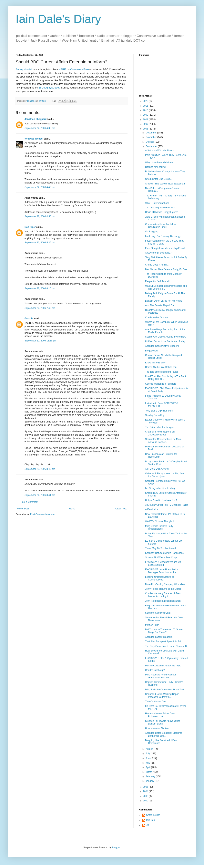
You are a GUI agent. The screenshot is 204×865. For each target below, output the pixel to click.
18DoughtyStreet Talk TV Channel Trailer (166, 505)
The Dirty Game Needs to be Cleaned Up (166, 646)
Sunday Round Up (154, 415)
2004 (146, 791)
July (148, 753)
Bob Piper (30, 227)
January (150, 781)
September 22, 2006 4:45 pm (40, 187)
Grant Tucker (153, 815)
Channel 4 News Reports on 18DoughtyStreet (160, 433)
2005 (146, 787)
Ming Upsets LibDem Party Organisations (159, 527)
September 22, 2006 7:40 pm (40, 308)
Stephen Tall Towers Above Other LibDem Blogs (162, 722)
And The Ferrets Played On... (160, 305)
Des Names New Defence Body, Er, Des (166, 269)
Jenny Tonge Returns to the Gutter (163, 589)
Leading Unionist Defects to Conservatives (159, 578)
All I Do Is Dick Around (156, 468)
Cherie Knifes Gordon (156, 317)
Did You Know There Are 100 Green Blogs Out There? (164, 631)
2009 (146, 114)
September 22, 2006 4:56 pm (40, 216)
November (151, 137)
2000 (146, 800)
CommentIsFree (79, 69)
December (151, 132)
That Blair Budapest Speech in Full (163, 641)
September (152, 146)
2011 (146, 105)
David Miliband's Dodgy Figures (161, 212)
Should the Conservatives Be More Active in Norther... (163, 440)
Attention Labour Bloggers (158, 637)
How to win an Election (157, 728)
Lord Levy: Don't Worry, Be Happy (163, 236)
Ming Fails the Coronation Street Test (164, 689)
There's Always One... (156, 701)
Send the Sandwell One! (157, 612)
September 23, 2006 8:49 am (40, 469)
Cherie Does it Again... (156, 264)
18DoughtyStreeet (49, 87)
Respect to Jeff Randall (157, 281)
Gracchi (29, 318)
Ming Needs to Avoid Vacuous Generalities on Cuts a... (160, 676)
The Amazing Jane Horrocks (160, 207)
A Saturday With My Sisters (159, 150)
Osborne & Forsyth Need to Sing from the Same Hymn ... (165, 475)
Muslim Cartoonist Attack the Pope (163, 665)
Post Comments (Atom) (42, 514)
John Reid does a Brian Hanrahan (163, 600)
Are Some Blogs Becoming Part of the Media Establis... (165, 331)
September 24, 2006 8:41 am (40, 495)
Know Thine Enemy (155, 362)
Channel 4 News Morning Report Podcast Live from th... (162, 695)
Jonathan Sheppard (35, 119)
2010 (146, 110)
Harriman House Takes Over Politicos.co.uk (160, 715)
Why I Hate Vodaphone (157, 203)
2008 (146, 119)
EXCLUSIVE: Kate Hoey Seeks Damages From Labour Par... (161, 571)
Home (72, 508)
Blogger (116, 847)
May (148, 762)
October (150, 142)
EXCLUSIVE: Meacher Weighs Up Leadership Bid (163, 563)
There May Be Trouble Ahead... (161, 548)
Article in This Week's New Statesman (165, 183)
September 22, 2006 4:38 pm (40, 128)
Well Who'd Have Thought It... (160, 521)
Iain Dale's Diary (58, 19)
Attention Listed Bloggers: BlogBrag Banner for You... (163, 734)
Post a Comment (29, 502)
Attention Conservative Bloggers (162, 346)
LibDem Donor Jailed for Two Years (163, 300)
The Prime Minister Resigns (159, 427)
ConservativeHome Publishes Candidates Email (160, 225)
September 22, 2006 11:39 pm (40, 340)
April (148, 767)
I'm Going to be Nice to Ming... (161, 488)
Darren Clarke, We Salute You (161, 367)
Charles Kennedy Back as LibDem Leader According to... (163, 595)
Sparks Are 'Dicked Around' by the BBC (165, 336)
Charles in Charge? (155, 670)
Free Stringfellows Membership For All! (165, 248)
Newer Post (23, 508)
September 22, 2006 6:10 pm (40, 288)
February (151, 776)
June (148, 758)
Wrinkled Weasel (34, 138)
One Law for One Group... (158, 179)
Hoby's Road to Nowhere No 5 (161, 500)
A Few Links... (152, 509)
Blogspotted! (151, 350)
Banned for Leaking (155, 167)
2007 (146, 124)
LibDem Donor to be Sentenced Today (165, 341)
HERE (62, 69)
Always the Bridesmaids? (158, 252)
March (149, 772)
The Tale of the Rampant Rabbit (161, 371)
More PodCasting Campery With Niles (165, 584)
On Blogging (151, 231)
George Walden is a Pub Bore (160, 383)
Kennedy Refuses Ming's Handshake (164, 553)
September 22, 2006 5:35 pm (40, 242)
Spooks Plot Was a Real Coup (161, 557)
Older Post (121, 508)
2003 (146, 796)
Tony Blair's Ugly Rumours (159, 410)
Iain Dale (150, 820)
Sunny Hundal (24, 69)
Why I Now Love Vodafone (159, 162)
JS (147, 825)
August (150, 749)
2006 (146, 128)
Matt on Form (152, 625)
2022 (146, 101)
